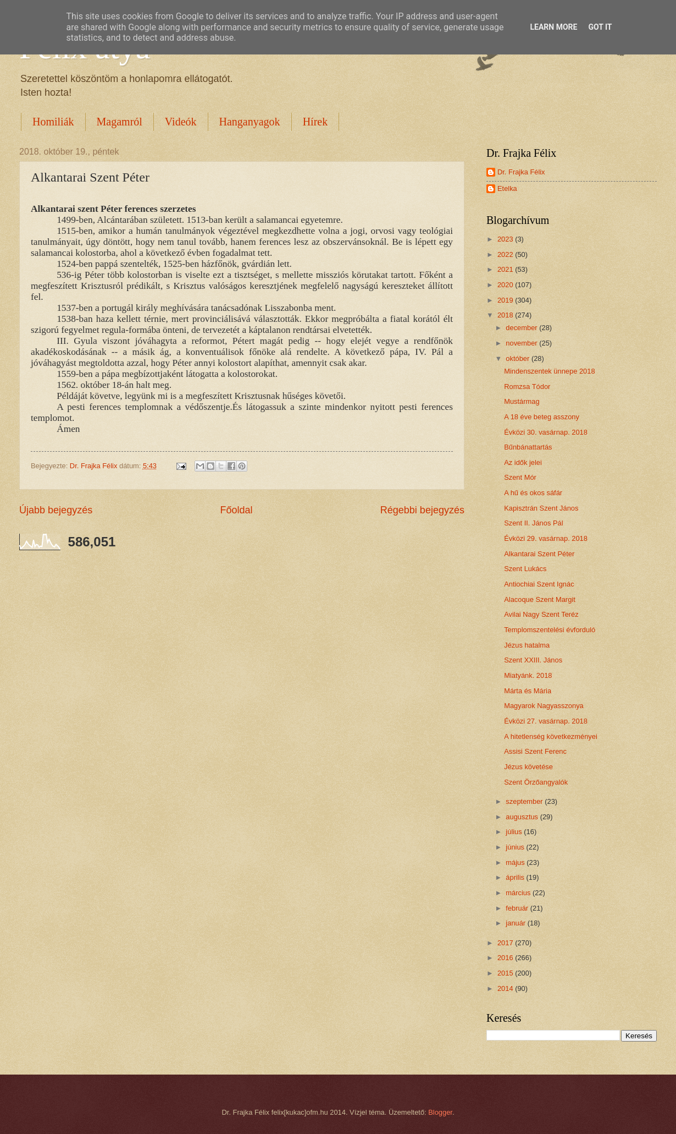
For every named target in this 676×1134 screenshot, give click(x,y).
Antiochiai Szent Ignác (539, 584)
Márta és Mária (527, 691)
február (518, 908)
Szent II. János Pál (533, 523)
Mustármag (521, 401)
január (516, 923)
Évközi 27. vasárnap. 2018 (546, 721)
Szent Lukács (525, 569)
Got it (600, 27)
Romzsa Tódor (527, 386)
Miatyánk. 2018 (528, 675)
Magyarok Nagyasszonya (544, 706)
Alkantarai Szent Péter (539, 554)
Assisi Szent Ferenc (535, 751)
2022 (506, 254)
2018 (506, 315)
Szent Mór (520, 477)
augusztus (523, 817)
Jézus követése (528, 767)
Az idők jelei (523, 462)
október (518, 358)
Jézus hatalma (527, 645)
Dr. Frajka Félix (521, 172)
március (519, 893)
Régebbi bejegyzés (422, 510)
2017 (506, 943)
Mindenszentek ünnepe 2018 (549, 371)
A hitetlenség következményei (550, 736)
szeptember (525, 801)
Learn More (553, 27)
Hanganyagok (249, 122)
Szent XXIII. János (533, 660)
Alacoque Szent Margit (539, 599)
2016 (506, 958)
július (515, 832)
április (516, 877)
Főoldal (236, 510)
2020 (506, 285)
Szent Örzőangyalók (536, 782)
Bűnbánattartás (528, 447)
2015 (506, 973)
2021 (506, 269)
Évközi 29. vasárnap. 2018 (546, 538)
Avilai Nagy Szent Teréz (541, 614)
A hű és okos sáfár (533, 493)
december (522, 328)
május (516, 862)
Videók (181, 122)
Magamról (119, 122)
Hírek (315, 122)
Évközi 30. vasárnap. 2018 (546, 432)
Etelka (507, 188)
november (522, 343)
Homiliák (53, 122)
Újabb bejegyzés (55, 510)
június (516, 847)
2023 (506, 239)
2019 (506, 300)
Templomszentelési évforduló (549, 630)
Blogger (440, 1112)
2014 (506, 988)
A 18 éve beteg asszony (541, 417)
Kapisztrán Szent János (541, 508)
